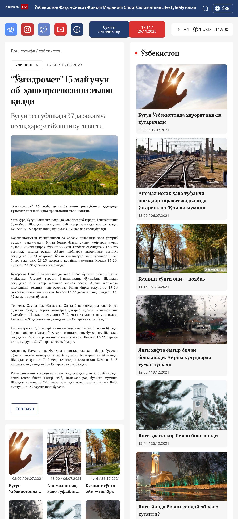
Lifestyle (169, 7)
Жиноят (94, 7)
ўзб (226, 8)
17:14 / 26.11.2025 (147, 29)
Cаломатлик (148, 7)
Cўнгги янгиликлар (109, 29)
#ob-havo (24, 408)
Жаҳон (65, 7)
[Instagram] (27, 29)
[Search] (205, 8)
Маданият (113, 7)
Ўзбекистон (46, 7)
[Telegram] (11, 29)
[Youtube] (60, 29)
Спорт (130, 7)
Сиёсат (79, 7)
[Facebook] (77, 29)
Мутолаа (187, 7)
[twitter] (44, 29)
